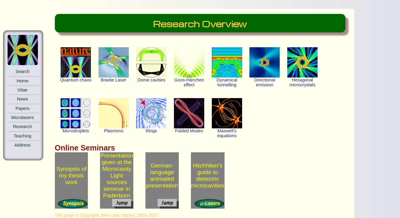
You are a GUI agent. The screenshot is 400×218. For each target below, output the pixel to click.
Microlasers (22, 117)
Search (22, 71)
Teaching (23, 136)
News (22, 99)
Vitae (23, 90)
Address (22, 145)
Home (22, 80)
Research (22, 126)
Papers (22, 108)
